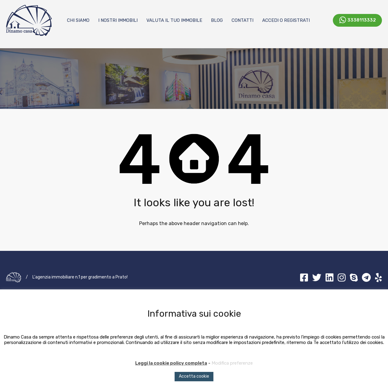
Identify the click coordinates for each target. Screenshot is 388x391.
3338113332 (361, 19)
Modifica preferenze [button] (232, 363)
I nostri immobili (118, 20)
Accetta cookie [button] (194, 376)
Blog (217, 20)
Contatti (242, 20)
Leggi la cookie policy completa (171, 363)
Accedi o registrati (286, 20)
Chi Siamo (78, 20)
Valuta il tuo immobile (174, 20)
